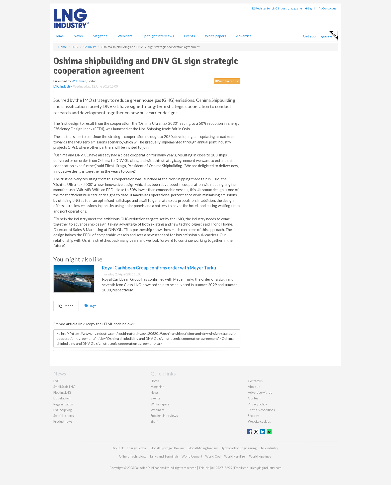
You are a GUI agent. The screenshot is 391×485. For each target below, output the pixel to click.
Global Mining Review (203, 448)
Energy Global (137, 448)
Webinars (124, 36)
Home (59, 36)
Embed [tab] (66, 306)
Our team (254, 398)
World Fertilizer (235, 456)
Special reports (63, 416)
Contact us (327, 8)
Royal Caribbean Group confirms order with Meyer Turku (159, 267)
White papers (215, 36)
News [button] (78, 36)
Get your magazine (320, 35)
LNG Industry (62, 86)
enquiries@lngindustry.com (262, 468)
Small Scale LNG (64, 387)
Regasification (63, 404)
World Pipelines (260, 456)
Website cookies (259, 421)
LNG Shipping (62, 410)
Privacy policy (257, 404)
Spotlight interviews (158, 36)
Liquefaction (62, 398)
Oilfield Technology (132, 456)
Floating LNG (62, 392)
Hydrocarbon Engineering (239, 448)
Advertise (244, 36)
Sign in (310, 8)
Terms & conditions (261, 410)
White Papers (160, 404)
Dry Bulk (118, 448)
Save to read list (227, 81)
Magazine (100, 36)
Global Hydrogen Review (167, 448)
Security (253, 416)
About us (254, 387)
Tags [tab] (91, 306)
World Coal (213, 456)
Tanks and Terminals (164, 456)
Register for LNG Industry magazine (277, 8)
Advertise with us (260, 392)
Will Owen (79, 81)
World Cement (192, 456)
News (155, 392)
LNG (56, 381)
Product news (62, 421)
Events (189, 36)
